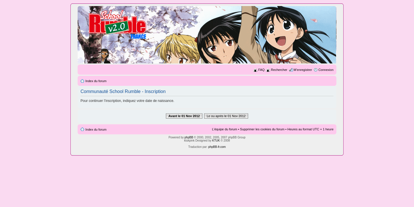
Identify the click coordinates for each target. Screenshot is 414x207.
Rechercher (279, 69)
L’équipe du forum (224, 129)
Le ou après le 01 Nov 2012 (226, 116)
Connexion (326, 69)
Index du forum (95, 81)
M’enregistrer (303, 69)
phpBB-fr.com (217, 146)
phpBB (189, 137)
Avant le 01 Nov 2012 (184, 116)
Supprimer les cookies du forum (262, 129)
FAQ (261, 69)
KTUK (216, 140)
